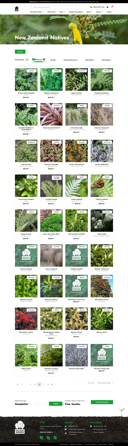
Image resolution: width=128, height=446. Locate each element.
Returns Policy (64, 444)
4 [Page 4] (30, 384)
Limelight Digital (35, 444)
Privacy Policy (102, 444)
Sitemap (111, 444)
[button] (37, 11)
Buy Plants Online (20, 41)
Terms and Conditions (91, 444)
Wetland (20, 51)
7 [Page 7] (43, 384)
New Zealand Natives (31, 41)
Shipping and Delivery (76, 444)
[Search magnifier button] (31, 7)
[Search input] (56, 7)
